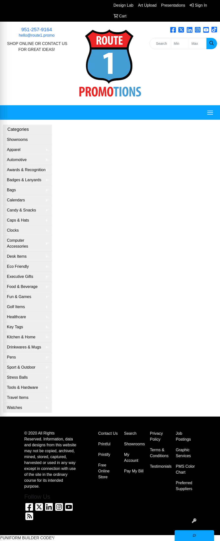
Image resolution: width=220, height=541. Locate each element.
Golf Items (16, 307)
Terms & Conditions (159, 453)
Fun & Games (19, 297)
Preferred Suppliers (184, 486)
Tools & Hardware (22, 387)
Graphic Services (183, 453)
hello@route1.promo (36, 35)
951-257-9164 (36, 29)
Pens (11, 357)
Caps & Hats (18, 220)
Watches (14, 408)
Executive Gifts (20, 276)
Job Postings (183, 436)
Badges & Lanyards (24, 180)
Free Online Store (104, 471)
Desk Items (17, 256)
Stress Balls (17, 377)
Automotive (17, 160)
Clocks (13, 230)
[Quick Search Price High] (198, 43)
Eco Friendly (18, 266)
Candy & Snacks (21, 210)
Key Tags (15, 327)
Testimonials (160, 466)
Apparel (13, 150)
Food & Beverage (22, 287)
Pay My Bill (134, 471)
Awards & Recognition (26, 170)
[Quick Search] (160, 43)
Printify (104, 454)
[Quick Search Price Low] (180, 43)
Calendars (16, 200)
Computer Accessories (17, 243)
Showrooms (17, 139)
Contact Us (108, 433)
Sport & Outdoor (21, 367)
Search (130, 433)
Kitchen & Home (21, 337)
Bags (11, 190)
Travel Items (17, 397)
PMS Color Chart (185, 469)
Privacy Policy (156, 436)
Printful (104, 444)
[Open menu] (210, 113)
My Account (131, 457)
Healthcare (16, 317)
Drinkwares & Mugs (24, 347)
